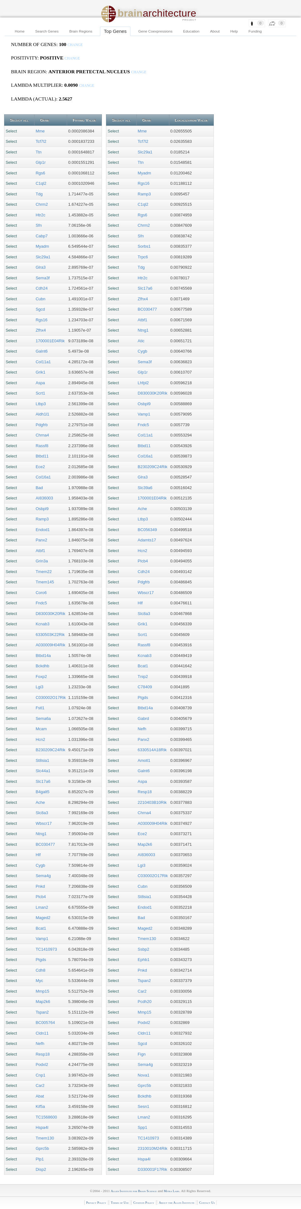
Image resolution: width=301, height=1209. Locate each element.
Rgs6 (40, 173)
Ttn (39, 152)
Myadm (42, 246)
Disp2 (41, 1169)
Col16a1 (43, 477)
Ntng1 (41, 833)
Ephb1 (144, 959)
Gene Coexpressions (155, 31)
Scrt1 (40, 393)
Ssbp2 (143, 949)
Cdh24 (42, 288)
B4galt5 (43, 791)
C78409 (145, 687)
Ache (40, 802)
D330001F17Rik (152, 1169)
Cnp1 (40, 1075)
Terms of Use (120, 1202)
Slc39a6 (145, 487)
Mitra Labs (171, 1191)
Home (19, 31)
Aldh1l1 (42, 414)
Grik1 (40, 372)
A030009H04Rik (51, 645)
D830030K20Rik (51, 613)
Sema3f (43, 278)
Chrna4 (42, 435)
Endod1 (43, 529)
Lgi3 (40, 687)
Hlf (38, 854)
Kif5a (40, 1106)
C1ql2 (41, 183)
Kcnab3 (43, 624)
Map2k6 (43, 1001)
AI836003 (44, 498)
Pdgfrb (42, 424)
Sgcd (40, 309)
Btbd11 (42, 456)
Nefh (40, 1043)
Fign (141, 1054)
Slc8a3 (42, 812)
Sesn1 (143, 1106)
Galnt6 (42, 351)
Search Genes (47, 31)
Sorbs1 (144, 246)
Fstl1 (40, 707)
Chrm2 (42, 204)
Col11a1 (43, 361)
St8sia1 (42, 760)
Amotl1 (144, 760)
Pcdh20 (144, 1001)
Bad (39, 487)
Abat (40, 1096)
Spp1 (142, 1127)
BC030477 (45, 844)
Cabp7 (42, 236)
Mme (40, 131)
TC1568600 (46, 1117)
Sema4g (43, 875)
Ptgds (41, 959)
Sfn (39, 225)
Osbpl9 (42, 508)
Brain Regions (80, 31)
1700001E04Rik (50, 340)
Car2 (40, 1085)
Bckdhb (42, 666)
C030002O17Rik (51, 697)
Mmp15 (42, 991)
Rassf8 (42, 445)
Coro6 (41, 592)
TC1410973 (46, 949)
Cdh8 (40, 970)
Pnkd (40, 886)
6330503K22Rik (50, 634)
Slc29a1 (43, 257)
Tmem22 (44, 571)
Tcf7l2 (41, 141)
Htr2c (40, 215)
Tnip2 (143, 676)
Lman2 (42, 907)
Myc (39, 980)
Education (191, 31)
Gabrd (143, 718)
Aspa (40, 382)
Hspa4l (42, 1127)
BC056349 (147, 529)
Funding (255, 31)
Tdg (39, 194)
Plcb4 (41, 896)
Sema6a (43, 718)
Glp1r (41, 162)
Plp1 (40, 1159)
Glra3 (41, 267)
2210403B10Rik (152, 802)
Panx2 (41, 540)
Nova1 (144, 1075)
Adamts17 (147, 540)
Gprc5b (42, 1148)
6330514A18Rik (152, 749)
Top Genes (115, 31)
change (75, 45)
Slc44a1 (43, 770)
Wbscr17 (44, 823)
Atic (141, 340)
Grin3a (42, 561)
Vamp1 (42, 938)
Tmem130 (45, 1138)
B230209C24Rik (51, 749)
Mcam (41, 728)
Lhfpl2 (143, 382)
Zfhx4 (41, 330)
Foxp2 (41, 676)
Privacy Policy (96, 1202)
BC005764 (45, 1022)
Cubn (40, 299)
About (215, 31)
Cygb (40, 865)
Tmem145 (45, 582)
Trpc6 (143, 257)
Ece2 (40, 466)
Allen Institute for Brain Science (134, 1191)
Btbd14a (43, 655)
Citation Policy (143, 1202)
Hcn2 (40, 739)
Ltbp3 (41, 403)
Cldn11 (42, 1033)
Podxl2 (42, 1064)
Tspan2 (42, 1012)
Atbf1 (40, 550)
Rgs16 (42, 320)
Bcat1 (41, 928)
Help (234, 31)
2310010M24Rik (152, 1148)
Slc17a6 (43, 781)
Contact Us (207, 1202)
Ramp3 (42, 519)
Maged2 (43, 917)
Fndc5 (41, 603)
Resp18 (43, 1054)
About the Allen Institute (176, 1202)
